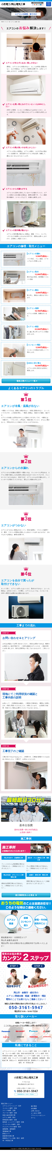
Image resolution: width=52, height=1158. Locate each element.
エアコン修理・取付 (9, 1117)
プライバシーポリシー (38, 1115)
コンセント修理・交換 (10, 1108)
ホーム (33, 1118)
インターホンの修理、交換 (11, 1124)
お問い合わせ (35, 1111)
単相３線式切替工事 (9, 1115)
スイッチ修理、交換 (9, 1110)
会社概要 (34, 1108)
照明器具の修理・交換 (10, 1120)
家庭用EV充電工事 (8, 1136)
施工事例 (34, 1106)
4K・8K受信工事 (8, 1140)
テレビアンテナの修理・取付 (12, 1127)
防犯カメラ (6, 1134)
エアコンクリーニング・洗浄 (12, 1106)
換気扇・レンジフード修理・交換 (13, 1122)
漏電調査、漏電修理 (9, 1129)
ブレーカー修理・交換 (10, 1113)
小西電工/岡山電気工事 (24, 1148)
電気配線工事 (7, 1131)
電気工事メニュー (7, 1104)
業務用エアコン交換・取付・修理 (13, 1138)
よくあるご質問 (36, 1113)
